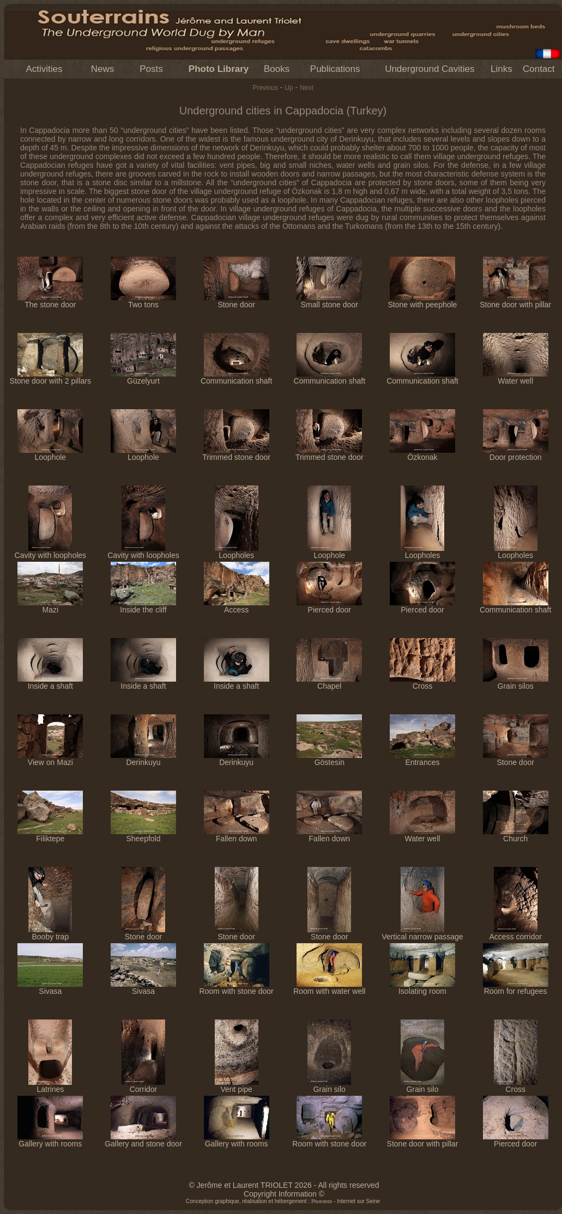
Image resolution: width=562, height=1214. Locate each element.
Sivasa (50, 988)
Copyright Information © (284, 1193)
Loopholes (236, 552)
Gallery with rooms (50, 1140)
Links (501, 69)
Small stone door (329, 301)
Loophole (50, 454)
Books (276, 69)
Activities (44, 69)
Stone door (236, 301)
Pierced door (329, 606)
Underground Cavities (429, 69)
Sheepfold (143, 835)
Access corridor (515, 933)
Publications (335, 69)
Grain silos (515, 682)
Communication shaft (237, 377)
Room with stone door (237, 988)
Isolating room (422, 988)
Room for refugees (515, 988)
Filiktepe (50, 835)
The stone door (50, 301)
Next (306, 88)
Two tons (143, 301)
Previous (265, 88)
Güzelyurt (143, 377)
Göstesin (329, 759)
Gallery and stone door (143, 1140)
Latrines (50, 1086)
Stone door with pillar (515, 301)
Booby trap (50, 933)
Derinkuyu (143, 759)
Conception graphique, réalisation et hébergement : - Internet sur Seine (283, 1201)
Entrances (422, 759)
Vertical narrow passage (422, 933)
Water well (515, 377)
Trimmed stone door (236, 454)
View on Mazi (50, 759)
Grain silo (329, 1086)
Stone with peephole (422, 301)
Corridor (143, 1086)
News (102, 69)
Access (236, 606)
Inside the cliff (143, 606)
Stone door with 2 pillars (50, 377)
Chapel (329, 682)
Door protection (515, 454)
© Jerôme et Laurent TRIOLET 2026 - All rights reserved (284, 1185)
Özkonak (422, 454)
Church (515, 835)
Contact (539, 69)
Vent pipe (236, 1086)
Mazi (50, 606)
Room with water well (329, 988)
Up (289, 88)
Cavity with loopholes (51, 552)
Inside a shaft (50, 682)
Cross (422, 682)
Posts (151, 69)
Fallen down (236, 835)
